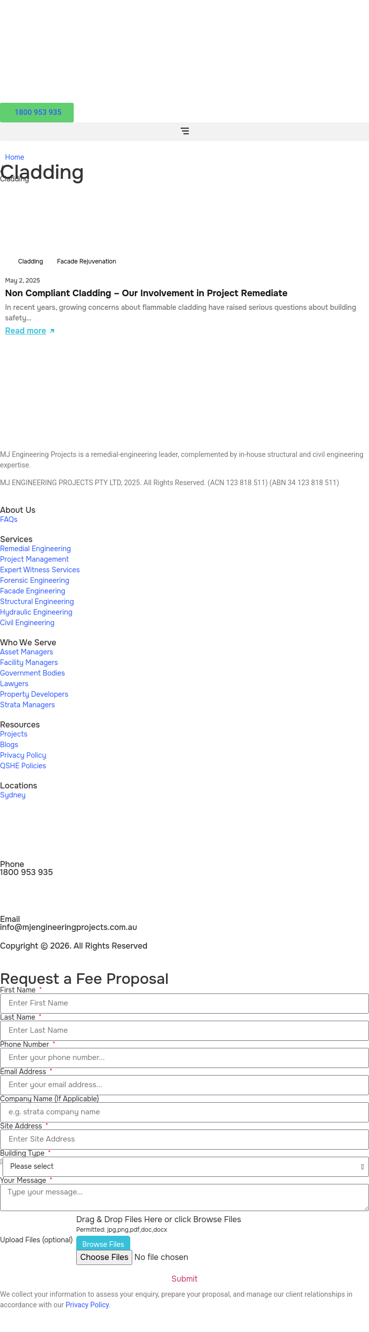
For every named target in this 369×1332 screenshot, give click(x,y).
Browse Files (103, 1244)
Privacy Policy (87, 1305)
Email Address (24, 1071)
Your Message (24, 1180)
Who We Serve (28, 642)
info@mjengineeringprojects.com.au (68, 927)
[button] (184, 131)
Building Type (23, 1153)
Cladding (30, 261)
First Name (18, 989)
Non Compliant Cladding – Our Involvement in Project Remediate (146, 293)
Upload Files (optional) (36, 1239)
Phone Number (25, 1044)
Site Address (22, 1125)
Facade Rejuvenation (86, 261)
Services (16, 539)
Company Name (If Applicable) (49, 1098)
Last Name (18, 1017)
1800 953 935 (26, 872)
